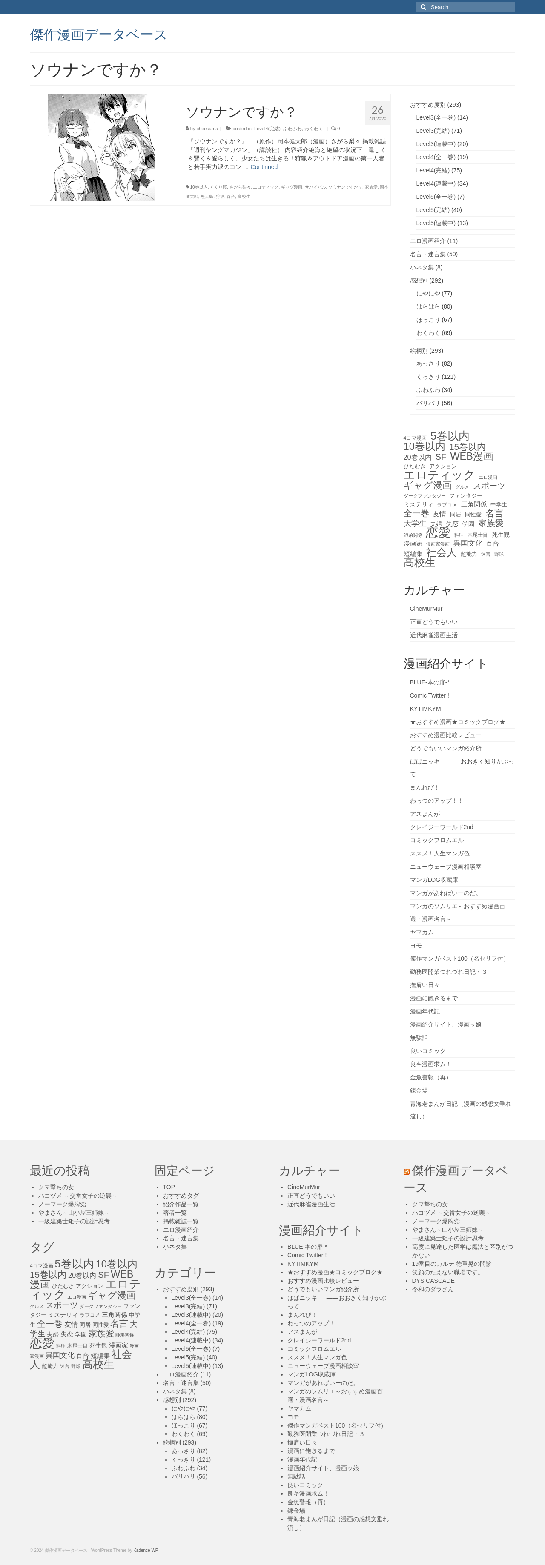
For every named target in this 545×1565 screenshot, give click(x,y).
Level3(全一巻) (436, 117)
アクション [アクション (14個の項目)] (443, 466)
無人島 (207, 196)
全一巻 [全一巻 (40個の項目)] (416, 513)
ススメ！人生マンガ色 (440, 853)
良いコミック (428, 1050)
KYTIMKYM (425, 708)
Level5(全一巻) (436, 196)
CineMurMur (426, 608)
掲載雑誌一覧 (181, 1221)
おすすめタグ (181, 1195)
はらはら (428, 306)
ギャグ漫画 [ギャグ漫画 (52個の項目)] (428, 485)
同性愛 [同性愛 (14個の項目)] (473, 514)
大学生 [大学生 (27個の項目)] (415, 523)
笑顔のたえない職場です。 (448, 1272)
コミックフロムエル (437, 840)
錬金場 (419, 1090)
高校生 (244, 196)
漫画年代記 (425, 1011)
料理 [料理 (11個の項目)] (459, 535)
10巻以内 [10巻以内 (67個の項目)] (425, 446)
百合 (231, 196)
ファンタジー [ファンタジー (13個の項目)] (465, 496)
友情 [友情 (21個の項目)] (439, 514)
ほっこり (428, 319)
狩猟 (220, 196)
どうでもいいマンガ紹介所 (446, 748)
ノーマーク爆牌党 (62, 1204)
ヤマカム (422, 932)
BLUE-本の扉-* (430, 682)
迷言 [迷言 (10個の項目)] (485, 554)
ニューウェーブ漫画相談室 (446, 866)
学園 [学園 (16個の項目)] (468, 524)
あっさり (428, 363)
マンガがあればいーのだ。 (446, 893)
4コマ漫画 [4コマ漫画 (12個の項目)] (415, 438)
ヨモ (416, 945)
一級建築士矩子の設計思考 (74, 1221)
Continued (264, 166)
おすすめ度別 (428, 104)
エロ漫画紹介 (428, 240)
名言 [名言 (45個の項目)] (494, 513)
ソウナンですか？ (345, 187)
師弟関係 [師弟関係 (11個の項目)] (413, 535)
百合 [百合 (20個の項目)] (492, 543)
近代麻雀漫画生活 (434, 635)
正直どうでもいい (434, 621)
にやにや (428, 293)
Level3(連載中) (436, 143)
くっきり (428, 376)
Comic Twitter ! (429, 695)
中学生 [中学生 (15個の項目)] (498, 504)
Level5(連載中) (436, 223)
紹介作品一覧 (181, 1204)
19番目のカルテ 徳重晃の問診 (452, 1263)
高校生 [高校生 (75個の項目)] (420, 562)
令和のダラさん (433, 1289)
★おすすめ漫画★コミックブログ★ (457, 721)
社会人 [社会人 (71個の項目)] (441, 552)
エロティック (265, 187)
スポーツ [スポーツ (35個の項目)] (489, 486)
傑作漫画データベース (99, 33)
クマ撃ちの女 (56, 1187)
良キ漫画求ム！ (431, 1064)
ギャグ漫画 (291, 187)
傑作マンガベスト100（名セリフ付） (459, 958)
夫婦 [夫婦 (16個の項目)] (436, 524)
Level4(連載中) (436, 183)
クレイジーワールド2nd (441, 827)
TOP (169, 1187)
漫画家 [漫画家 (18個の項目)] (413, 543)
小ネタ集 (422, 267)
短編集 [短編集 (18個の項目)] (413, 553)
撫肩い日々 (425, 984)
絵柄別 (419, 350)
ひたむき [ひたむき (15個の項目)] (415, 466)
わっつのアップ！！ (437, 800)
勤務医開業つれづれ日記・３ (449, 971)
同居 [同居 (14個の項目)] (455, 514)
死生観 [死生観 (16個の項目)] (501, 534)
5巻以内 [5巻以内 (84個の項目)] (450, 436)
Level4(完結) (267, 128)
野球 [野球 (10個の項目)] (499, 554)
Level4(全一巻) (436, 157)
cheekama (207, 128)
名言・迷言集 (428, 254)
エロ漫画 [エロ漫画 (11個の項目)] (488, 477)
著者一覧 (175, 1212)
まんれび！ (425, 787)
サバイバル (315, 187)
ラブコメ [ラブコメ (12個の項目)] (447, 505)
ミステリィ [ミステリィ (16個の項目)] (418, 504)
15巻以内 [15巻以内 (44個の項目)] (467, 447)
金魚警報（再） (431, 1077)
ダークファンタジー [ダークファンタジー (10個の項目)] (425, 495)
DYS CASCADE (433, 1280)
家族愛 (371, 187)
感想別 (419, 280)
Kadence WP (145, 1550)
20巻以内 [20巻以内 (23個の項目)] (418, 457)
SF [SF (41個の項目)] (441, 456)
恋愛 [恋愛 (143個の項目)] (438, 532)
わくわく (313, 128)
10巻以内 (199, 187)
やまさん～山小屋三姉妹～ (74, 1212)
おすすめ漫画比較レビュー (446, 735)
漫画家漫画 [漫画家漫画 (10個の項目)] (438, 543)
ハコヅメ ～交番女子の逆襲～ (78, 1195)
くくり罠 (218, 187)
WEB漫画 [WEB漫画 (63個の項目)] (471, 456)
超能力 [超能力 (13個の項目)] (469, 554)
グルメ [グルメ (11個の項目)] (462, 486)
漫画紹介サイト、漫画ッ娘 (446, 1024)
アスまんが (425, 813)
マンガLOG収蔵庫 (434, 879)
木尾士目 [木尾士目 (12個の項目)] (478, 535)
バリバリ (428, 403)
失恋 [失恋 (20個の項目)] (452, 523)
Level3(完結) (433, 130)
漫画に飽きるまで (434, 998)
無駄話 (419, 1037)
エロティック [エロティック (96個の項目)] (439, 475)
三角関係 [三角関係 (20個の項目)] (474, 504)
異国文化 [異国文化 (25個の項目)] (467, 543)
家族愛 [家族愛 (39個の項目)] (491, 523)
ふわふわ (292, 128)
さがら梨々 (240, 187)
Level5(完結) (433, 209)
